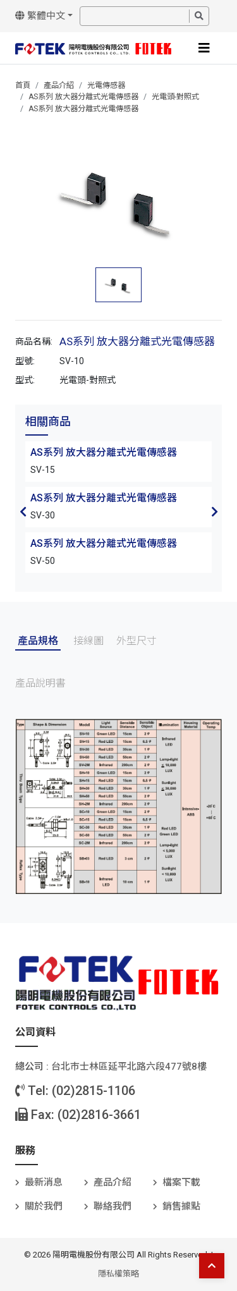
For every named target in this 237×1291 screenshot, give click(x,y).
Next (214, 511)
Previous (22, 511)
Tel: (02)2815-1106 (75, 1090)
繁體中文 (40, 15)
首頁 (22, 85)
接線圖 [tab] (88, 641)
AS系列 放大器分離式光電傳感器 (83, 96)
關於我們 (44, 1206)
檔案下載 (181, 1182)
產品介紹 (59, 85)
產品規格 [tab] (38, 641)
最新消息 (44, 1182)
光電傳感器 (106, 85)
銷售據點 (181, 1206)
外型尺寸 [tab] (136, 641)
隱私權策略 (118, 1273)
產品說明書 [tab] (40, 683)
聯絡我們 (112, 1206)
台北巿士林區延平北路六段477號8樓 (129, 1066)
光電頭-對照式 (175, 96)
